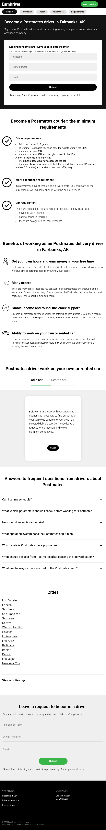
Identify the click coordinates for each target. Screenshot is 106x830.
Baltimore (8, 645)
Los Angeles (10, 600)
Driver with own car (10, 800)
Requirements (77, 12)
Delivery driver (8, 805)
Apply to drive (89, 4)
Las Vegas (8, 659)
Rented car (58, 380)
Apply (42, 12)
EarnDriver (11, 4)
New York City (11, 663)
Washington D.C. (12, 627)
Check (53, 448)
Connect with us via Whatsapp (63, 797)
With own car (58, 12)
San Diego (8, 609)
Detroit (6, 654)
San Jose (8, 618)
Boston (6, 650)
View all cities (11, 680)
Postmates (27, 12)
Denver (6, 623)
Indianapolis (9, 636)
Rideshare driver (9, 796)
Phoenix (7, 605)
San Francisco (11, 614)
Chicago (7, 632)
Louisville (8, 641)
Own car (37, 380)
